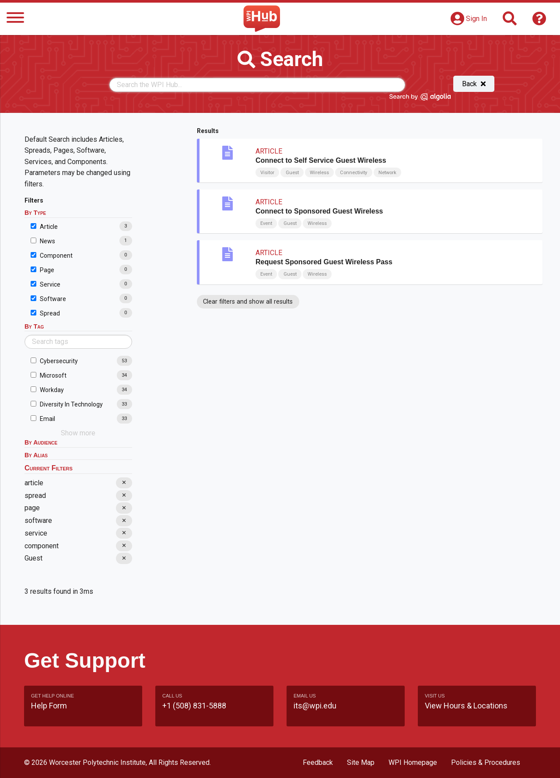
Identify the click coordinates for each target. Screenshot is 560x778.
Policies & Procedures (485, 762)
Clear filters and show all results (248, 301)
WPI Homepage (412, 762)
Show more (78, 433)
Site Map (360, 762)
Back (474, 84)
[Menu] (15, 19)
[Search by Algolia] (420, 98)
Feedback (318, 762)
